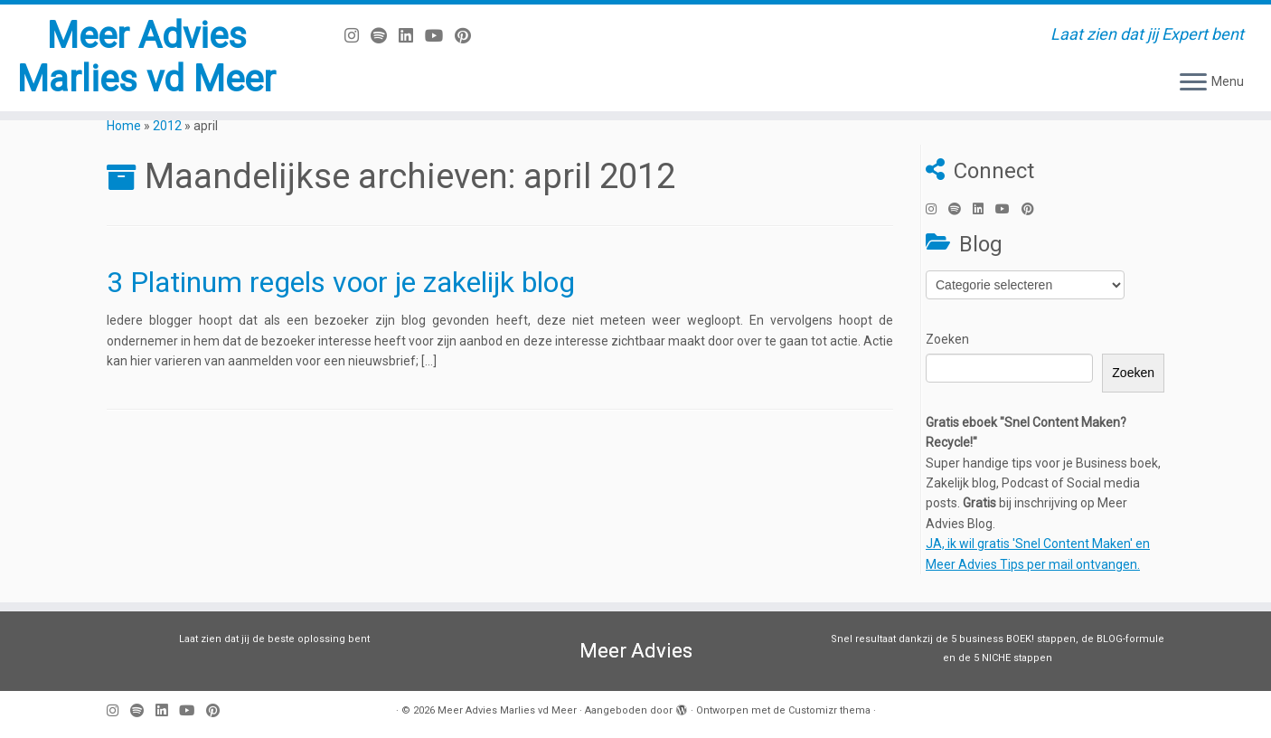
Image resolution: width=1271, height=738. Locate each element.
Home (124, 125)
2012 (167, 125)
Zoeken (947, 339)
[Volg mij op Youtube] (440, 35)
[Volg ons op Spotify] (385, 35)
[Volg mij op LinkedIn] (412, 35)
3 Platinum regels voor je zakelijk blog (341, 282)
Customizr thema (829, 710)
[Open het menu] (1193, 83)
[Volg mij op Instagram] (357, 35)
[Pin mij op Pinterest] (469, 35)
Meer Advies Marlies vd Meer (146, 57)
